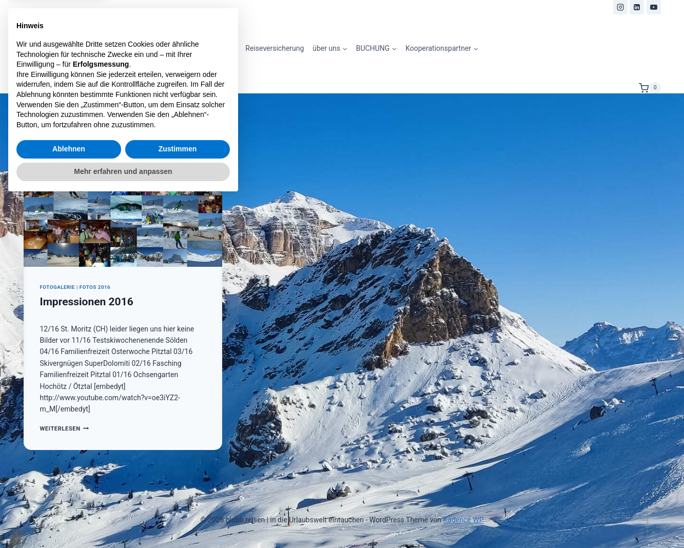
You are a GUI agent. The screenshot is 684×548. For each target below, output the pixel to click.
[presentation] (123, 200)
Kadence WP (463, 520)
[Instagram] (620, 7)
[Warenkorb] (649, 87)
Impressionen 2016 (86, 302)
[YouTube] (654, 7)
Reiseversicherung (274, 48)
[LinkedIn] (637, 7)
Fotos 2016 (95, 287)
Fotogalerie (57, 287)
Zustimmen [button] (178, 498)
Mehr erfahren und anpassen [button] (123, 520)
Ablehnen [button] (68, 498)
